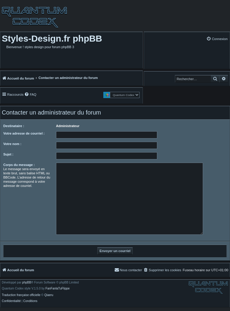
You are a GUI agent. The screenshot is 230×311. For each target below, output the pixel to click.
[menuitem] (217, 38)
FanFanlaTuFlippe (58, 288)
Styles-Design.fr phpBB (52, 38)
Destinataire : (13, 126)
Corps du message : (19, 165)
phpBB (26, 282)
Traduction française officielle (21, 295)
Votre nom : (12, 144)
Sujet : (8, 154)
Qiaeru (48, 295)
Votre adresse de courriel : (24, 133)
